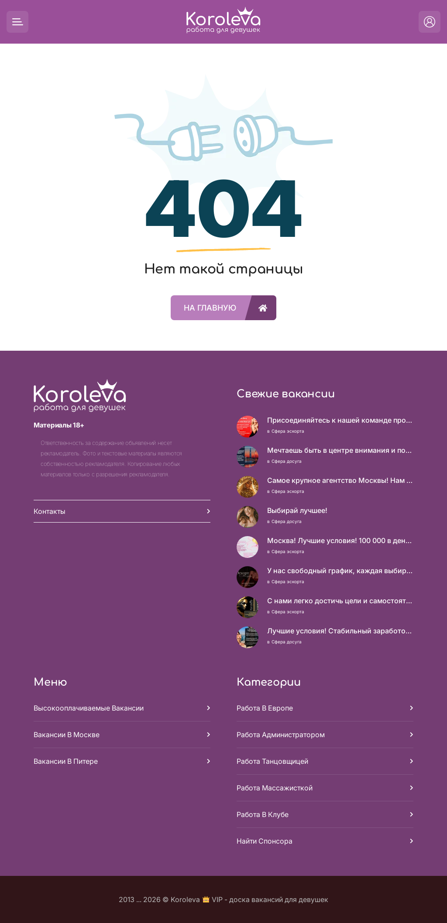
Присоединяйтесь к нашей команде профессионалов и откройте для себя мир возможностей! (340, 420)
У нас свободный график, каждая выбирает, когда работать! (340, 570)
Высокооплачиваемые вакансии (89, 708)
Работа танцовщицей (272, 761)
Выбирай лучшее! (297, 510)
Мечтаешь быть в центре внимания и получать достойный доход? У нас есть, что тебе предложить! (340, 450)
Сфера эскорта (288, 431)
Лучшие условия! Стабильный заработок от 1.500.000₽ (340, 630)
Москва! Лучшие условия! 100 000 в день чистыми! (340, 540)
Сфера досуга (287, 461)
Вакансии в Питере (66, 761)
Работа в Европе (265, 708)
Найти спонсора (264, 841)
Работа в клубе (263, 814)
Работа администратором (281, 734)
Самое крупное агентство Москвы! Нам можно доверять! (340, 480)
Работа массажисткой (275, 787)
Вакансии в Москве (67, 734)
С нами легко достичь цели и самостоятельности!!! (340, 600)
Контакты (49, 511)
